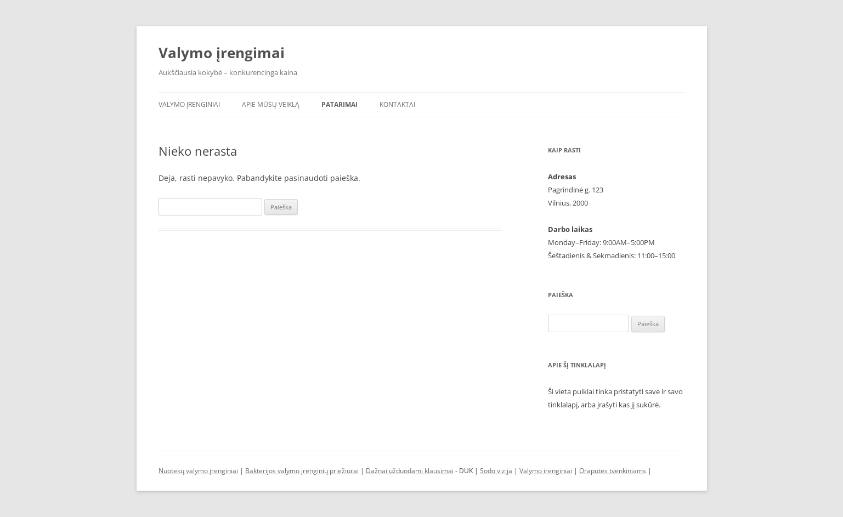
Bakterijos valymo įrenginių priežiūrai (302, 470)
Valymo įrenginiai (189, 104)
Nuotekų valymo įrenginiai (198, 470)
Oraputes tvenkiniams (612, 470)
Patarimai (339, 104)
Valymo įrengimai (222, 53)
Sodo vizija (496, 470)
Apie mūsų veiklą (270, 104)
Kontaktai (397, 104)
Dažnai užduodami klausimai (410, 470)
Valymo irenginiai (545, 470)
